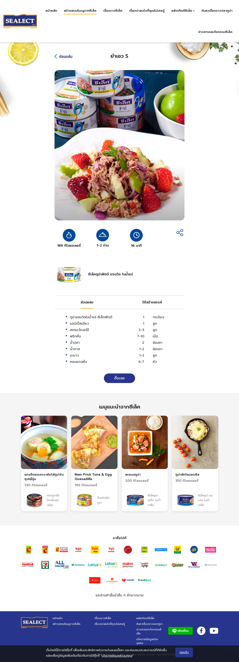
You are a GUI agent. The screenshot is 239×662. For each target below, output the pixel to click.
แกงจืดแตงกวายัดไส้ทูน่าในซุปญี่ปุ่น (44, 476)
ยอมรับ (184, 652)
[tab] (87, 302)
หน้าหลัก (51, 10)
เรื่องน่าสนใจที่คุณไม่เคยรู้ (147, 10)
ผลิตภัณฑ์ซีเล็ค (145, 618)
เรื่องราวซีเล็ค (112, 10)
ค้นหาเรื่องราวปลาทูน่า (216, 10)
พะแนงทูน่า (133, 474)
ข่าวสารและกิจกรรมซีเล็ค (215, 32)
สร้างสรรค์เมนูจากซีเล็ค (80, 10)
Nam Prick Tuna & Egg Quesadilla (93, 476)
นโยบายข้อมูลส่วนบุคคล (147, 641)
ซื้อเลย (119, 378)
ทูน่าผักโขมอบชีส (187, 474)
